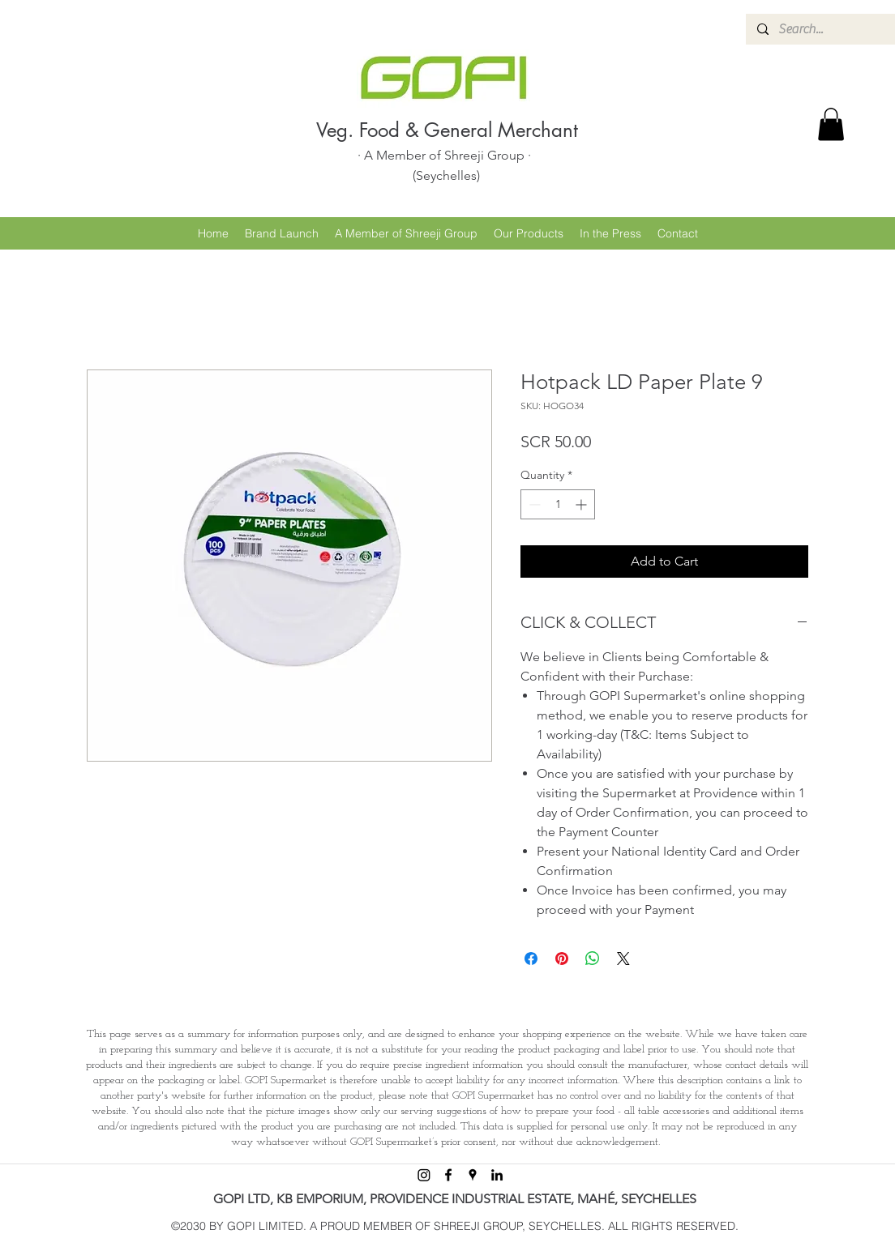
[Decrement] (533, 504)
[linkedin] (497, 1175)
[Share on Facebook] (531, 958)
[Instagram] (424, 1175)
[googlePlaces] (473, 1175)
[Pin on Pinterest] (562, 958)
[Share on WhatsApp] (592, 958)
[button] (831, 124)
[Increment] (582, 504)
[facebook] (448, 1175)
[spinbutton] (557, 504)
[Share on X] (623, 958)
